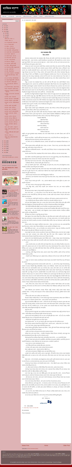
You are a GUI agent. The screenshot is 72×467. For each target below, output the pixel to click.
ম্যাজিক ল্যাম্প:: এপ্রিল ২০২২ (9, 38)
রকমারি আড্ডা (6, 457)
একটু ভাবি (24, 454)
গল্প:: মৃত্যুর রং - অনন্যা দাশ (9, 46)
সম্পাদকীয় (18, 457)
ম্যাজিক (62, 455)
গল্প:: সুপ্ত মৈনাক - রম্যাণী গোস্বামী (10, 63)
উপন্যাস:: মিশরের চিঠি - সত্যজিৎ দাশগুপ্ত (11, 88)
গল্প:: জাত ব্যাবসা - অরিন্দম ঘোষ (10, 53)
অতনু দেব (30, 407)
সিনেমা (23, 457)
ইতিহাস (15, 454)
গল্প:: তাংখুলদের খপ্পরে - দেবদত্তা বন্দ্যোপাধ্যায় (12, 52)
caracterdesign (49, 462)
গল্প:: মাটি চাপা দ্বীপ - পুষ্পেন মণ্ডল (10, 57)
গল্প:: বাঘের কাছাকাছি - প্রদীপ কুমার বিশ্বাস (11, 50)
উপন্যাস (19, 454)
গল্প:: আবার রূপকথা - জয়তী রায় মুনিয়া (10, 81)
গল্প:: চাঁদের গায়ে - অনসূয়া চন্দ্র (9, 61)
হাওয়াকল (28, 457)
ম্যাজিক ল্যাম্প (10, 8)
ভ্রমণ (48, 455)
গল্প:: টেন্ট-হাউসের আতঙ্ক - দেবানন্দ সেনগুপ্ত (12, 86)
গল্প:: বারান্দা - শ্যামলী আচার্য (9, 69)
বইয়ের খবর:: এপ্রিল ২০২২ (9, 135)
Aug (6, 35)
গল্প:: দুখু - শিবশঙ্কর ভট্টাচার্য (9, 44)
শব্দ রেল (14, 457)
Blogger (59, 462)
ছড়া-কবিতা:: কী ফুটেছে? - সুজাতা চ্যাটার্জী (11, 100)
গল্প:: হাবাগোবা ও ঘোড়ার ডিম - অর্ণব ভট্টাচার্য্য (12, 73)
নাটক (10, 455)
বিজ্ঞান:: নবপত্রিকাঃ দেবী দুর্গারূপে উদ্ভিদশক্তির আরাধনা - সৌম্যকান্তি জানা (13, 218)
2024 (5, 27)
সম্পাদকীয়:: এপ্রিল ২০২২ (9, 40)
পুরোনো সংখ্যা (18, 16)
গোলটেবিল (45, 454)
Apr (6, 37)
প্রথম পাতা (4, 16)
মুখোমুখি (58, 455)
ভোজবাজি (44, 455)
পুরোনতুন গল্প (14, 455)
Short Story (26, 407)
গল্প (33, 407)
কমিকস (29, 454)
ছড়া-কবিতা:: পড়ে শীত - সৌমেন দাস (10, 116)
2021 (5, 141)
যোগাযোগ (40, 16)
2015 (5, 152)
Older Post (66, 445)
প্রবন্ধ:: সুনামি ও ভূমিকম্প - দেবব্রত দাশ (11, 126)
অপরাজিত (3, 454)
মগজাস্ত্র (53, 455)
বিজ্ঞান (35, 455)
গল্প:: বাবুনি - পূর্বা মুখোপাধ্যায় (9, 71)
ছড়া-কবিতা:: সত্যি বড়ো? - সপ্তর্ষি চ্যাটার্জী (11, 98)
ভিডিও (40, 455)
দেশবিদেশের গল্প (4, 455)
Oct (6, 33)
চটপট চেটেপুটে (52, 454)
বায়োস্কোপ (30, 455)
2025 (5, 25)
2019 (5, 144)
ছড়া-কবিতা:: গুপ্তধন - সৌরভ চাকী (10, 96)
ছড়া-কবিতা (58, 454)
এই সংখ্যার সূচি (11, 16)
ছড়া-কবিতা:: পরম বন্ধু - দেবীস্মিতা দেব (11, 118)
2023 (5, 29)
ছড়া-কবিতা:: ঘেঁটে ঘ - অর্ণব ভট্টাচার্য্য (10, 109)
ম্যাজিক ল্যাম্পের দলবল (27, 16)
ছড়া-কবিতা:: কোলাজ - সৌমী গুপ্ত (10, 107)
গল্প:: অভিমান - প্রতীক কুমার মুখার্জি (10, 65)
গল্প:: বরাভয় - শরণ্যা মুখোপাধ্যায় (10, 59)
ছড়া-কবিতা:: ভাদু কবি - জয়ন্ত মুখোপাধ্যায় (11, 111)
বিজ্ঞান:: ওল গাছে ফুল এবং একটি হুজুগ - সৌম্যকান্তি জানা (13, 191)
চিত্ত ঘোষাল (36, 407)
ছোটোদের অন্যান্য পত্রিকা (49, 16)
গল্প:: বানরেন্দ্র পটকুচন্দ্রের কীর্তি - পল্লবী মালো (12, 79)
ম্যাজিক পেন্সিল (67, 455)
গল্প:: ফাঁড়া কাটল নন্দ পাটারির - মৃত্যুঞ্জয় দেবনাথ (12, 67)
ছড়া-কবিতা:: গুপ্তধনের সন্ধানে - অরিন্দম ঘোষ (12, 120)
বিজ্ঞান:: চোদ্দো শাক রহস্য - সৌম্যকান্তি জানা (12, 209)
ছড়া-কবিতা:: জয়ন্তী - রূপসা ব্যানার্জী (10, 105)
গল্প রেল (41, 454)
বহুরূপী (25, 455)
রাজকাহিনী (10, 457)
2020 (5, 142)
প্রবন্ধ (19, 455)
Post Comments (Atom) (33, 448)
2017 (5, 148)
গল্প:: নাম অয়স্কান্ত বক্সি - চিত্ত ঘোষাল (11, 42)
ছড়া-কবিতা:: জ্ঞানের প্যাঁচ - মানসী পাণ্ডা (11, 121)
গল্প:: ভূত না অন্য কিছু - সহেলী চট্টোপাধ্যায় (11, 78)
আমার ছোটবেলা (9, 454)
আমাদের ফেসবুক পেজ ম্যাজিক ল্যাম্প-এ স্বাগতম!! (10, 157)
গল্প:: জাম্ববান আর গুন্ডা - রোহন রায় (10, 55)
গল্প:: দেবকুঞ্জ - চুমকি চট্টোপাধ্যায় (10, 48)
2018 (5, 146)
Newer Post (25, 445)
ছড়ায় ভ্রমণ (67, 454)
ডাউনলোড (35, 16)
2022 (5, 31)
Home (46, 445)
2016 (5, 150)
